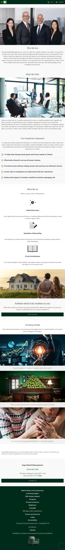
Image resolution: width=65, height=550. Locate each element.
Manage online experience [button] (32, 511)
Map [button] (40, 475)
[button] (26, 155)
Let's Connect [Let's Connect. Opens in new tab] (32, 314)
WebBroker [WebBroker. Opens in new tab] (32, 505)
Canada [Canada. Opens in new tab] (32, 530)
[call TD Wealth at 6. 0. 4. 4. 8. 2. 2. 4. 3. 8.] (51, 2)
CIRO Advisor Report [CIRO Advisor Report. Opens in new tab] (32, 496)
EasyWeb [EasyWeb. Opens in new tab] (32, 508)
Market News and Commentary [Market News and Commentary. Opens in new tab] (32, 490)
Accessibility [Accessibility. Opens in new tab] (32, 520)
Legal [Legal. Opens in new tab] (33, 517)
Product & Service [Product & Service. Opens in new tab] (32, 502)
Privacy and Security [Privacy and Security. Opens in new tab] (32, 514)
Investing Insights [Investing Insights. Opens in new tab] (32, 493)
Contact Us (32, 480)
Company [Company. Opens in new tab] (32, 499)
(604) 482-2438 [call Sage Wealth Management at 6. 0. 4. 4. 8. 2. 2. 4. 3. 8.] (32, 469)
